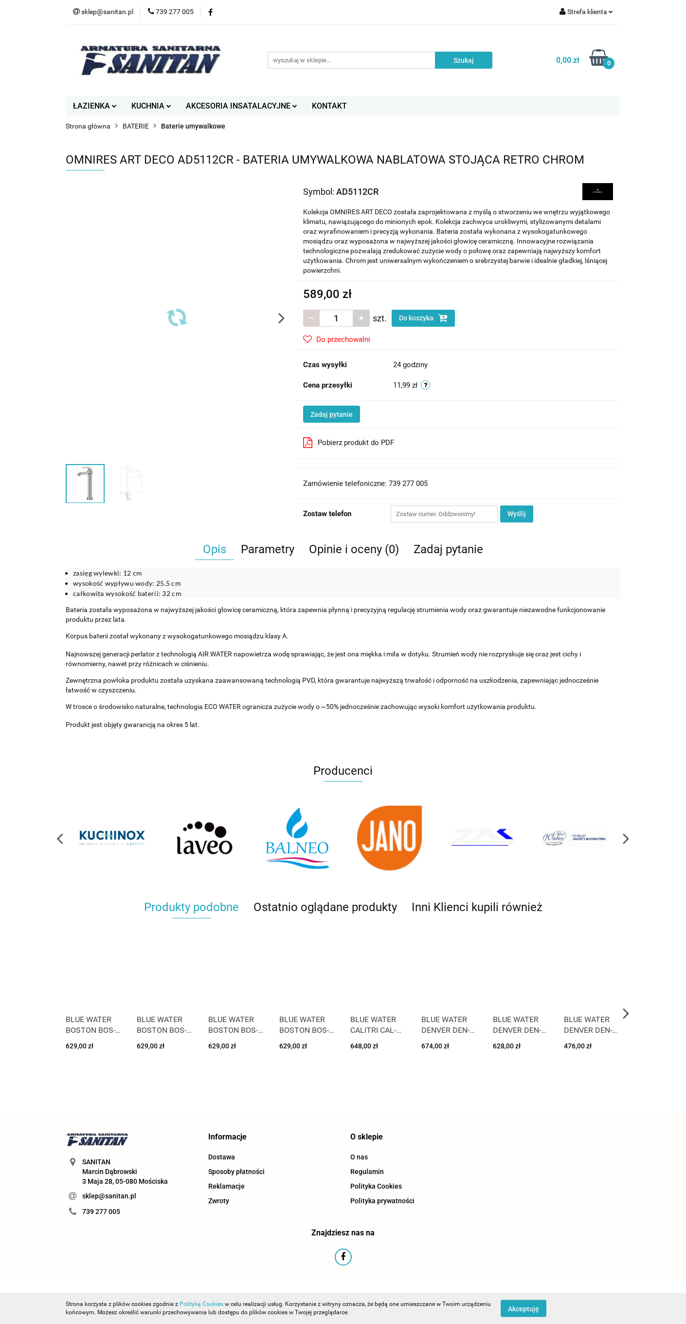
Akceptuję (523, 1308)
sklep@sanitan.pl (109, 1196)
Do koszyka (423, 318)
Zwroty (218, 1201)
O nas (359, 1157)
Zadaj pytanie (331, 414)
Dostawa (221, 1157)
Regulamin (367, 1171)
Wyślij (516, 514)
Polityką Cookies (201, 1304)
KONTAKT (329, 106)
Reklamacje (226, 1186)
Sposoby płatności (236, 1171)
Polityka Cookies (376, 1186)
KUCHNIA (151, 106)
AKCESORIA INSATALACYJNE (241, 106)
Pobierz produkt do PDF (348, 442)
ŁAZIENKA (95, 106)
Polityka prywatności (382, 1201)
